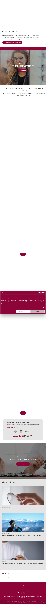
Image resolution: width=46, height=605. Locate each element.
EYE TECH (4, 561)
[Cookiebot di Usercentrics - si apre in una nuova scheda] (39, 293)
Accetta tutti (37, 311)
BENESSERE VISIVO (6, 507)
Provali (23, 254)
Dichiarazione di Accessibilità (35, 596)
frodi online (24, 596)
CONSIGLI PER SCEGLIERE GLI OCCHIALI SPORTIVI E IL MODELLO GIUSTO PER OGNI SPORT (21, 536)
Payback (18, 596)
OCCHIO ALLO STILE (6, 533)
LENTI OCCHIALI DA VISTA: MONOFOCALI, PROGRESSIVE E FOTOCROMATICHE (20, 509)
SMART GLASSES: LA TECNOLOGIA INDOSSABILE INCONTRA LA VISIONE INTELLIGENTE (22, 563)
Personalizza (39, 307)
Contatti (23, 597)
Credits (13, 596)
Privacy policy (6, 596)
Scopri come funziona (13, 427)
